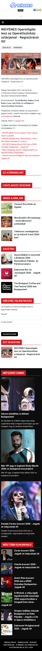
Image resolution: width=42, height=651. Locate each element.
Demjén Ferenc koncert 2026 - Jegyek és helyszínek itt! (20, 525)
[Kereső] (9, 10)
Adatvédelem (8, 645)
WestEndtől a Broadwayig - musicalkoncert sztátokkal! (27, 220)
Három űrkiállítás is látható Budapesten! (15, 415)
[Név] (21, 318)
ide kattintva (7, 116)
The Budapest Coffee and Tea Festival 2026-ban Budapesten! (27, 286)
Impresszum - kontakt (27, 642)
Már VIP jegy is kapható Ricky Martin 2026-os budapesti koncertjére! (20, 467)
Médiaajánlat (10, 642)
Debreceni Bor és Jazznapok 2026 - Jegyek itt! (27, 272)
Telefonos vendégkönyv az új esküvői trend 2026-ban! (27, 234)
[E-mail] (21, 326)
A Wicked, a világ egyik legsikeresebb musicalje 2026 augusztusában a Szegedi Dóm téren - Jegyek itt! (20, 599)
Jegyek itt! (19, 121)
